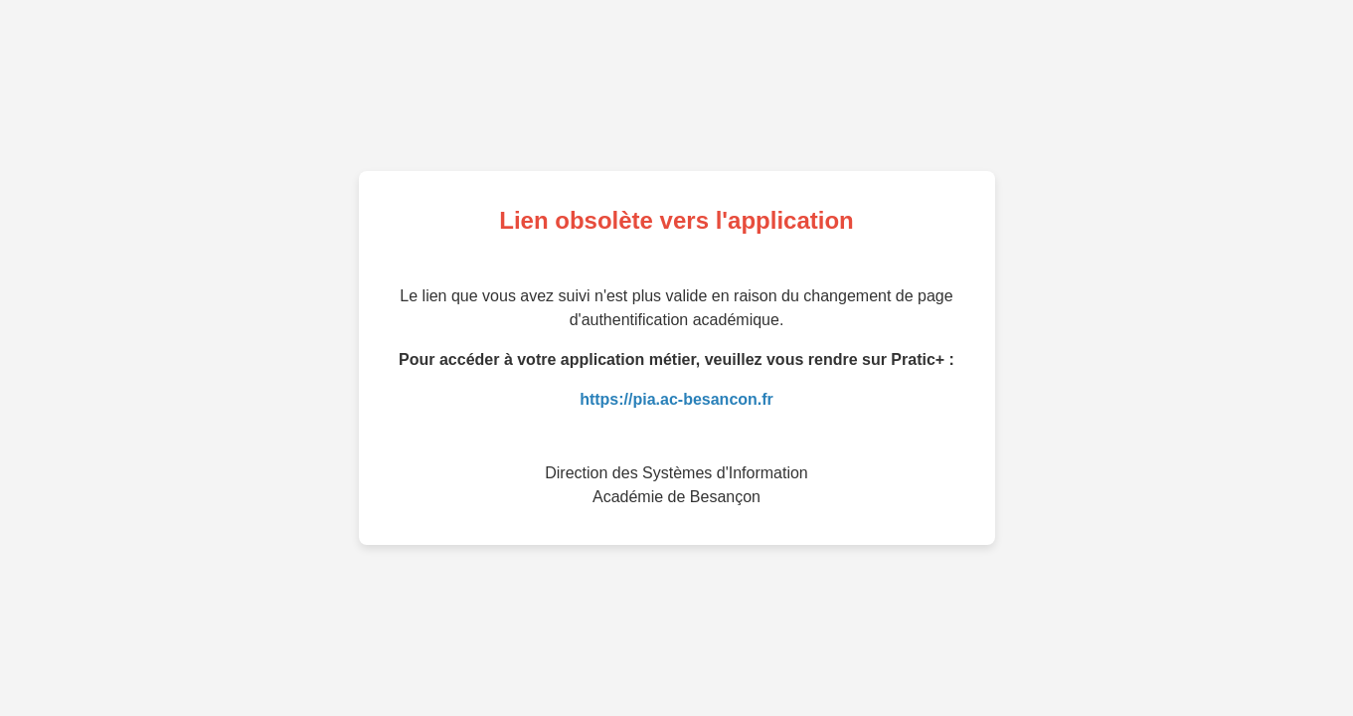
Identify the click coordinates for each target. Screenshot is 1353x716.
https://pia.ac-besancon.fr (676, 399)
